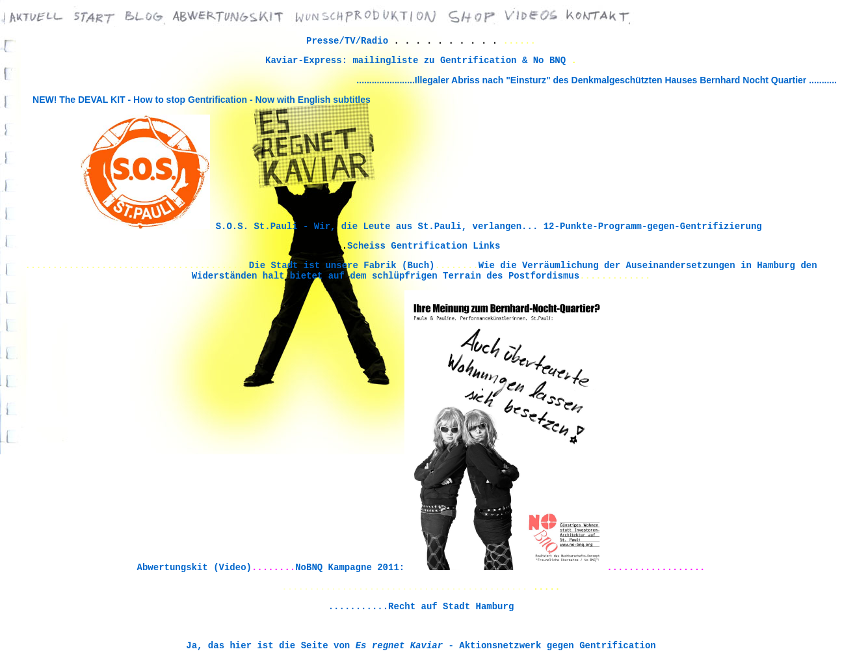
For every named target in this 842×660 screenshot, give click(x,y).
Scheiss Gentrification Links (423, 246)
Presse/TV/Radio (347, 41)
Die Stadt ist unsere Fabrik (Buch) (342, 265)
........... (823, 80)
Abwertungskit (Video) (194, 567)
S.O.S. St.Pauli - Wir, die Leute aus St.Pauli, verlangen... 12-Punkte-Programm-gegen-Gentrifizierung (489, 226)
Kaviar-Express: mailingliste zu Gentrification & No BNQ (418, 60)
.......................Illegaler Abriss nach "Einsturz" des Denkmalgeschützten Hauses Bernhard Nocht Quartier (582, 80)
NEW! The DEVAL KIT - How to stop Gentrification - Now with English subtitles (202, 99)
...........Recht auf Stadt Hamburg (421, 606)
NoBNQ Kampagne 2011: (349, 567)
